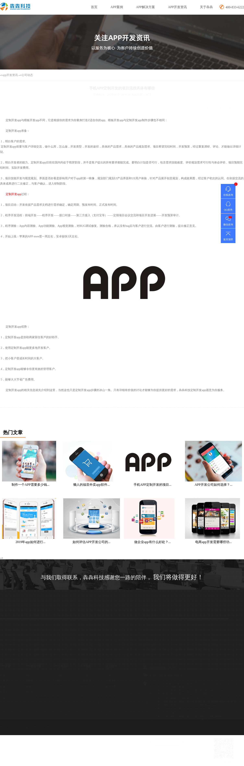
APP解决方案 (145, 7)
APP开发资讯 (177, 7)
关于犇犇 (206, 7)
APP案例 (116, 7)
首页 (94, 7)
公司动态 (14, 75)
